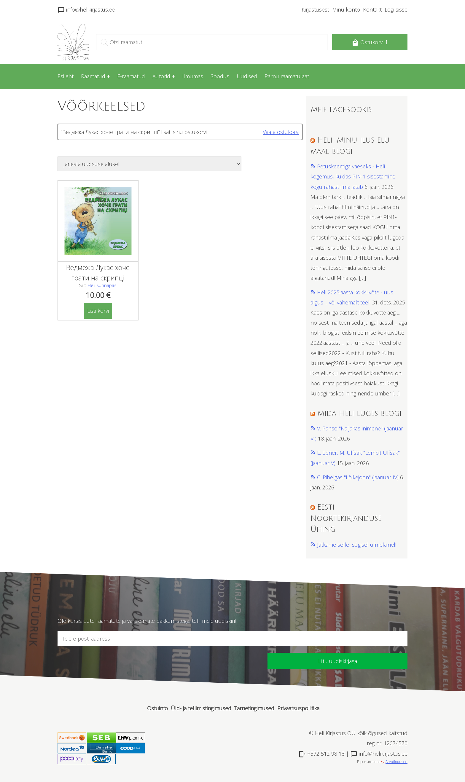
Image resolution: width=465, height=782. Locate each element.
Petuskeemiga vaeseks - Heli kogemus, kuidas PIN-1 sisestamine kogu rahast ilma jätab (352, 176)
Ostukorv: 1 (370, 42)
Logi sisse (396, 9)
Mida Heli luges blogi (359, 413)
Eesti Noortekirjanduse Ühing (346, 518)
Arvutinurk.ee (396, 761)
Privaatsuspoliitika (298, 708)
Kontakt (372, 9)
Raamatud (93, 76)
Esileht (66, 76)
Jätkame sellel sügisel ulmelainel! (356, 544)
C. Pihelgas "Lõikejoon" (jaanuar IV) (358, 477)
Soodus (220, 76)
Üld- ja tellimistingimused (201, 708)
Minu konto (346, 9)
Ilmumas (192, 76)
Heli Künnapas (102, 285)
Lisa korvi (98, 310)
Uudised (247, 76)
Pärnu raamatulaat (287, 76)
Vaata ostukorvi (281, 131)
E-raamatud (131, 76)
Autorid (161, 76)
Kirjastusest (315, 9)
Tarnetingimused (254, 708)
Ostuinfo (157, 708)
